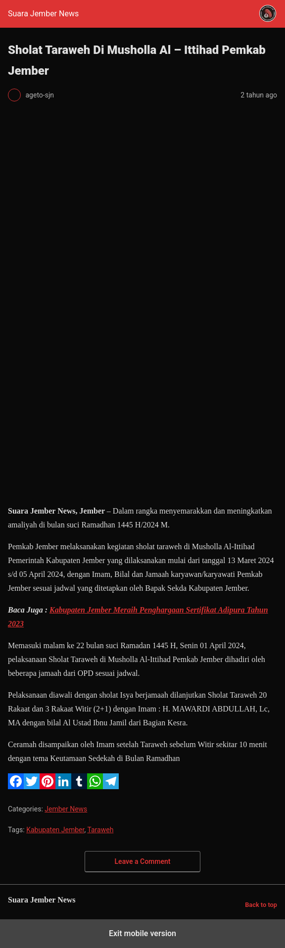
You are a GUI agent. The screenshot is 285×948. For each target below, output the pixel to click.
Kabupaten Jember (55, 830)
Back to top (261, 904)
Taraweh (100, 830)
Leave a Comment (143, 861)
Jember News (66, 809)
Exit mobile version (142, 933)
